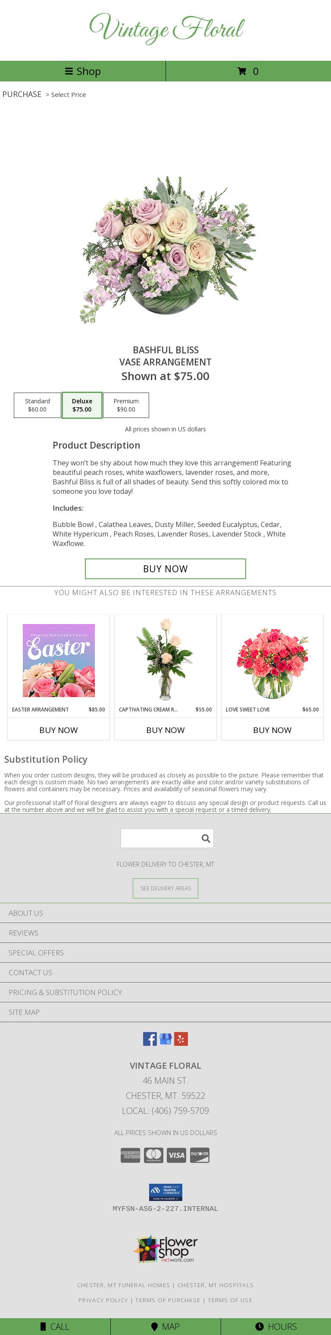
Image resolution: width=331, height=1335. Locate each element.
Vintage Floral (165, 30)
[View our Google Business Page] (165, 1043)
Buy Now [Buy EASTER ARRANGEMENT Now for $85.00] (58, 730)
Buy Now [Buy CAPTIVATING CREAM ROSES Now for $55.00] (165, 730)
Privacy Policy (103, 1300)
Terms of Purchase (167, 1300)
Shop (83, 71)
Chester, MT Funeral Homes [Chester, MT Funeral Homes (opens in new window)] (124, 1285)
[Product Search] (167, 838)
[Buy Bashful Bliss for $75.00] (165, 568)
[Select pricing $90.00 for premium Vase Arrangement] (126, 405)
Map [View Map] (165, 1326)
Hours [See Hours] (276, 1326)
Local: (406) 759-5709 (165, 1111)
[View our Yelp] (181, 1043)
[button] (165, 1192)
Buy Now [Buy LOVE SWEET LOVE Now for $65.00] (272, 730)
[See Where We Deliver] (165, 888)
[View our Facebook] (150, 1043)
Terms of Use (230, 1300)
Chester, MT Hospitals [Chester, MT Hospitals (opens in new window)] (216, 1285)
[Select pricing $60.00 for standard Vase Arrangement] (37, 405)
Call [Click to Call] (55, 1326)
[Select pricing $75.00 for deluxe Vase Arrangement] (82, 405)
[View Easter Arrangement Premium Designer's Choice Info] (59, 660)
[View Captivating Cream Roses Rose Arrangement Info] (166, 660)
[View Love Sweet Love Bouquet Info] (273, 660)
